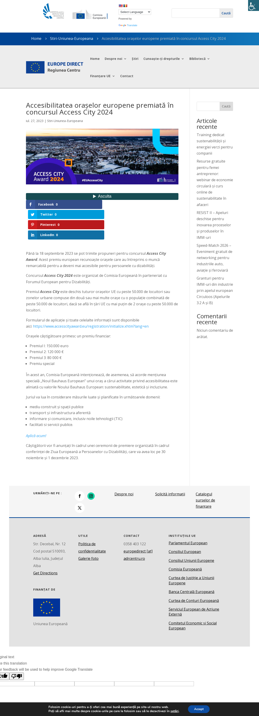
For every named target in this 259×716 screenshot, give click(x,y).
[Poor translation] (16, 646)
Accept (199, 709)
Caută (226, 106)
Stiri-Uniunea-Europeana (71, 38)
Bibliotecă (197, 58)
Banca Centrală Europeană (191, 561)
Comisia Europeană (185, 538)
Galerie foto (88, 527)
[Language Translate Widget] (135, 12)
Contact (126, 76)
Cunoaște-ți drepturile (161, 58)
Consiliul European (185, 521)
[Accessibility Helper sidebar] (253, 5)
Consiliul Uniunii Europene (191, 530)
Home (95, 58)
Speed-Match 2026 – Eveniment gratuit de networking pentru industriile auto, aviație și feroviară (214, 258)
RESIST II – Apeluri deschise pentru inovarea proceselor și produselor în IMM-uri (214, 225)
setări (174, 711)
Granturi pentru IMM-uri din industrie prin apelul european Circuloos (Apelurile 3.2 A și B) (215, 291)
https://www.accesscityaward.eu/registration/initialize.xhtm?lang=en (91, 295)
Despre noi (113, 58)
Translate (128, 25)
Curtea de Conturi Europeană (194, 570)
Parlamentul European (188, 512)
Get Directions (45, 542)
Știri (135, 58)
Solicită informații (170, 463)
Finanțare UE (100, 76)
